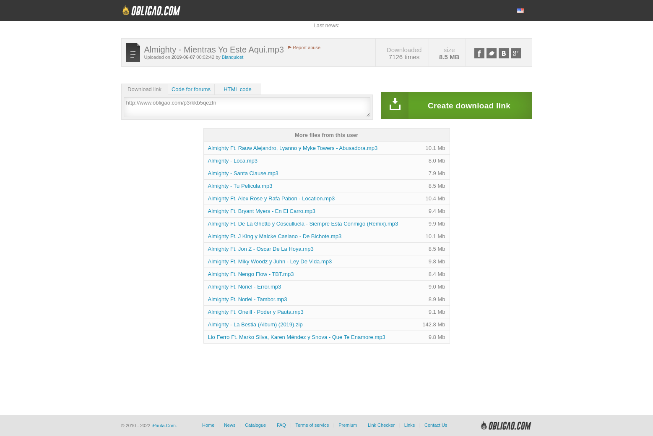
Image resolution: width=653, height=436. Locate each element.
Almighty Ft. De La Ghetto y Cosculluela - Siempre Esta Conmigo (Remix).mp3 (303, 224)
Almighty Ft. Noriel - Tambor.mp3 (247, 299)
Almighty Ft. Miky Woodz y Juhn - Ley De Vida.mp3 (270, 261)
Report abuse (306, 47)
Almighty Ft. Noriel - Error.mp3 (244, 287)
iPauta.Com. (164, 425)
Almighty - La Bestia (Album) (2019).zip (255, 324)
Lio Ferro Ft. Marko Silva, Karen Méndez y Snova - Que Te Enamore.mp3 (296, 337)
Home (208, 425)
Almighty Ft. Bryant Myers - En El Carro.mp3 (261, 211)
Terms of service (312, 425)
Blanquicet (232, 57)
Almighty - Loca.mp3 (233, 161)
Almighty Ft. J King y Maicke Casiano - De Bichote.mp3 (275, 236)
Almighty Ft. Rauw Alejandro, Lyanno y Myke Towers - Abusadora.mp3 (293, 148)
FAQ (281, 425)
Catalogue (255, 425)
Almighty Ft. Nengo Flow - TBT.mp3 (251, 274)
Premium (347, 425)
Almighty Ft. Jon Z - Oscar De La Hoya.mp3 (261, 249)
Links (409, 425)
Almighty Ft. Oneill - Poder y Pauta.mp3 (256, 312)
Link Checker (381, 425)
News (230, 425)
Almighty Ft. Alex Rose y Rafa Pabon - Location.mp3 (271, 198)
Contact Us (435, 425)
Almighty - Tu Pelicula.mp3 (240, 186)
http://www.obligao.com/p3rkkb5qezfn (247, 107)
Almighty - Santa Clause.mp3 (243, 173)
